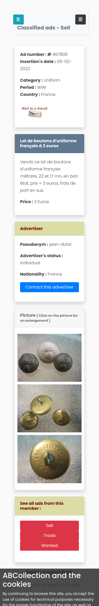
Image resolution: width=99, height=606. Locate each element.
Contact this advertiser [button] (49, 287)
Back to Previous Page (49, 572)
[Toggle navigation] (80, 19)
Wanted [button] (49, 546)
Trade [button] (49, 535)
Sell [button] (49, 525)
